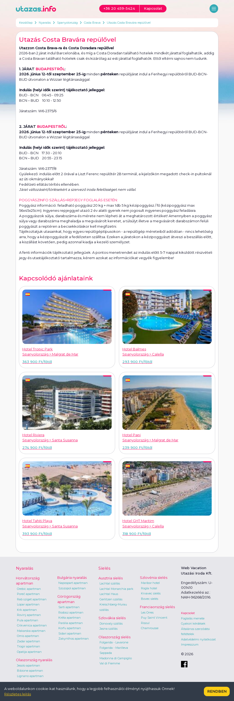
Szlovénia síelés (153, 577)
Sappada (106, 653)
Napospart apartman (73, 583)
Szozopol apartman (72, 588)
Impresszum (189, 644)
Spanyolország (67, 22)
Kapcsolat (188, 613)
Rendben (216, 691)
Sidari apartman (69, 633)
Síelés (104, 568)
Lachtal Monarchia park (116, 589)
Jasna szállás (109, 628)
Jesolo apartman (28, 665)
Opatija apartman (29, 652)
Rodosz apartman (70, 612)
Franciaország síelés (157, 607)
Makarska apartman (31, 631)
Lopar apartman (28, 604)
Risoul (145, 623)
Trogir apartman (28, 646)
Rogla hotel (149, 588)
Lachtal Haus (109, 594)
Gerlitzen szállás (111, 599)
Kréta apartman (69, 617)
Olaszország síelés (114, 637)
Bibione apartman (30, 670)
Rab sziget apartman (32, 599)
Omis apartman (28, 636)
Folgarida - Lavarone (114, 642)
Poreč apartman (28, 594)
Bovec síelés (149, 599)
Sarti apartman (69, 607)
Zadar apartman (28, 641)
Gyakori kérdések (193, 623)
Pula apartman (27, 620)
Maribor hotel (150, 583)
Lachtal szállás (110, 583)
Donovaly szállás (111, 623)
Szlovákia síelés (112, 618)
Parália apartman (70, 623)
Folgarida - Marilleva (114, 648)
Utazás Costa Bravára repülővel (129, 22)
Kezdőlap (26, 22)
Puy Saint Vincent (154, 617)
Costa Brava (92, 22)
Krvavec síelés (151, 593)
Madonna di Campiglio (116, 658)
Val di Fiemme (110, 663)
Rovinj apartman (29, 615)
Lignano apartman (30, 676)
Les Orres (147, 612)
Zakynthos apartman (73, 638)
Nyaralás (45, 22)
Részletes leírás (17, 694)
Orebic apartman (29, 589)
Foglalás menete (192, 618)
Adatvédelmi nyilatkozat (198, 639)
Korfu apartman (69, 628)
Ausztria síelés (110, 578)
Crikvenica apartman (32, 625)
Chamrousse (149, 628)
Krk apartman (27, 610)
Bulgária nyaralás (72, 577)
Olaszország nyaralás (34, 660)
